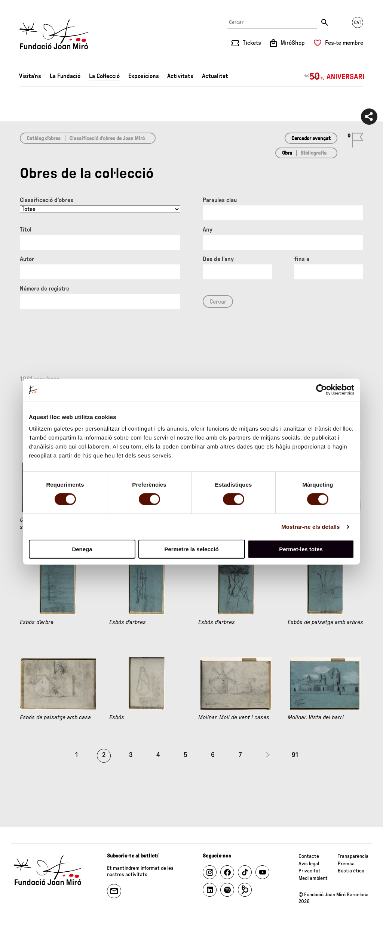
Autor (27, 259)
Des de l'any (218, 259)
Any (207, 230)
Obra (287, 153)
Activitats (180, 76)
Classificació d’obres (46, 200)
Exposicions (143, 76)
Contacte (308, 856)
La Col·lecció (104, 76)
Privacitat (309, 871)
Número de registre (44, 289)
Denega (82, 549)
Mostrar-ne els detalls (310, 526)
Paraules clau (220, 200)
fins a (301, 259)
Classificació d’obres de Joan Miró (107, 138)
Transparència (353, 856)
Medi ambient (313, 878)
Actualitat (215, 76)
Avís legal (308, 863)
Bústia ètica (351, 871)
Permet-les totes (301, 549)
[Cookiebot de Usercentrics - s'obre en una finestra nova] (321, 389)
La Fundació (65, 76)
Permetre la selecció (191, 549)
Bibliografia (314, 153)
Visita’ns (30, 76)
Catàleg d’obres (44, 138)
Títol (25, 230)
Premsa (346, 863)
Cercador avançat (311, 138)
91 (295, 755)
